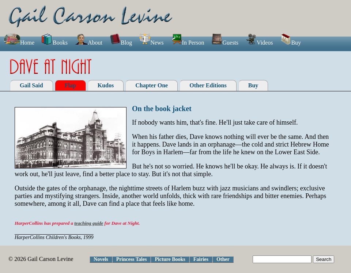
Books (55, 42)
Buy (290, 42)
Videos (259, 42)
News (151, 42)
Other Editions (208, 85)
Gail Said (31, 85)
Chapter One (151, 85)
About (88, 42)
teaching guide (88, 223)
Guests (224, 42)
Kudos (106, 85)
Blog (121, 42)
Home (19, 42)
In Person (187, 42)
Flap (70, 85)
